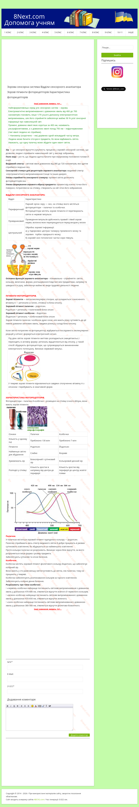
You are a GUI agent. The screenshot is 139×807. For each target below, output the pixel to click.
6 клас (70, 32)
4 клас (45, 32)
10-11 (120, 32)
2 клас (20, 32)
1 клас (7, 32)
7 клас (83, 32)
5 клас (58, 32)
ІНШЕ (130, 32)
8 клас (95, 32)
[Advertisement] (48, 64)
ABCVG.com (39, 799)
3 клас (32, 32)
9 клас (108, 32)
